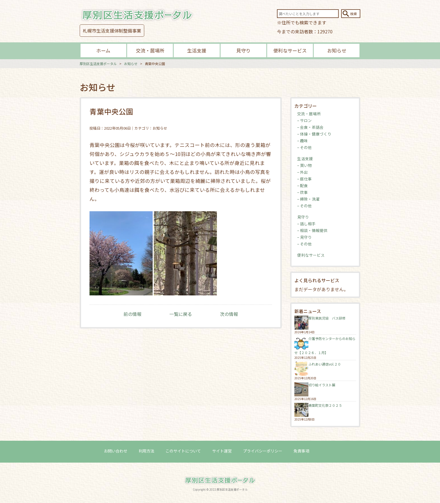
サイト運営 (222, 451)
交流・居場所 (150, 50)
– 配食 (302, 185)
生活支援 (196, 50)
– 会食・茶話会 (310, 127)
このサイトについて (183, 451)
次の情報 (229, 314)
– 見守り (304, 237)
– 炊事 (302, 192)
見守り (243, 50)
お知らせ (336, 50)
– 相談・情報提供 (312, 230)
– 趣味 (302, 140)
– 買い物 (304, 165)
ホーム (103, 50)
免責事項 (301, 451)
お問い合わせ (115, 451)
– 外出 (302, 172)
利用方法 (146, 451)
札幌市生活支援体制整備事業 (112, 30)
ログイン (328, 451)
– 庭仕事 (304, 179)
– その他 (304, 147)
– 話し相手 (306, 223)
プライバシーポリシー (262, 451)
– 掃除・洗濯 (308, 199)
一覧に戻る (180, 314)
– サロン (304, 120)
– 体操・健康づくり (314, 134)
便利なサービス (290, 50)
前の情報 (132, 314)
